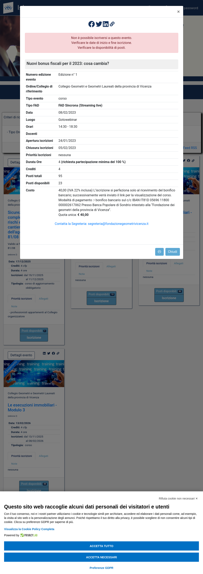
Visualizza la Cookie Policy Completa (29, 529)
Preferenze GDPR (101, 568)
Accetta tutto (101, 546)
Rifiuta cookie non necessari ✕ (178, 498)
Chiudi (172, 252)
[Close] (178, 11)
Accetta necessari (101, 557)
